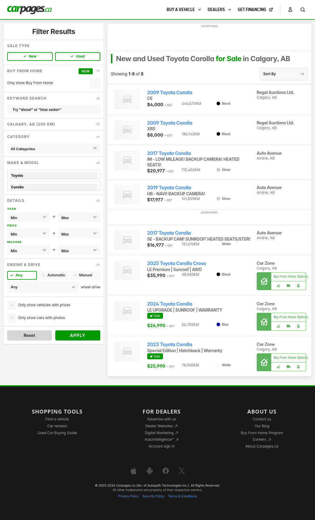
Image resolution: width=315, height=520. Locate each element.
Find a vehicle (57, 419)
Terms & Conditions (182, 496)
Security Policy (153, 496)
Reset (29, 335)
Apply (78, 335)
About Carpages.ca (261, 446)
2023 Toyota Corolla (169, 344)
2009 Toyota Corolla (169, 92)
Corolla (54, 187)
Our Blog (262, 426)
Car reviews (57, 426)
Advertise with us (161, 419)
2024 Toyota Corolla (169, 304)
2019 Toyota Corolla (169, 188)
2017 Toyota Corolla (169, 153)
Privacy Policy (128, 496)
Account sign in (162, 446)
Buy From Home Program (262, 433)
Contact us (262, 419)
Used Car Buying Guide (57, 433)
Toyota (54, 175)
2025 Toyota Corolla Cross (176, 263)
